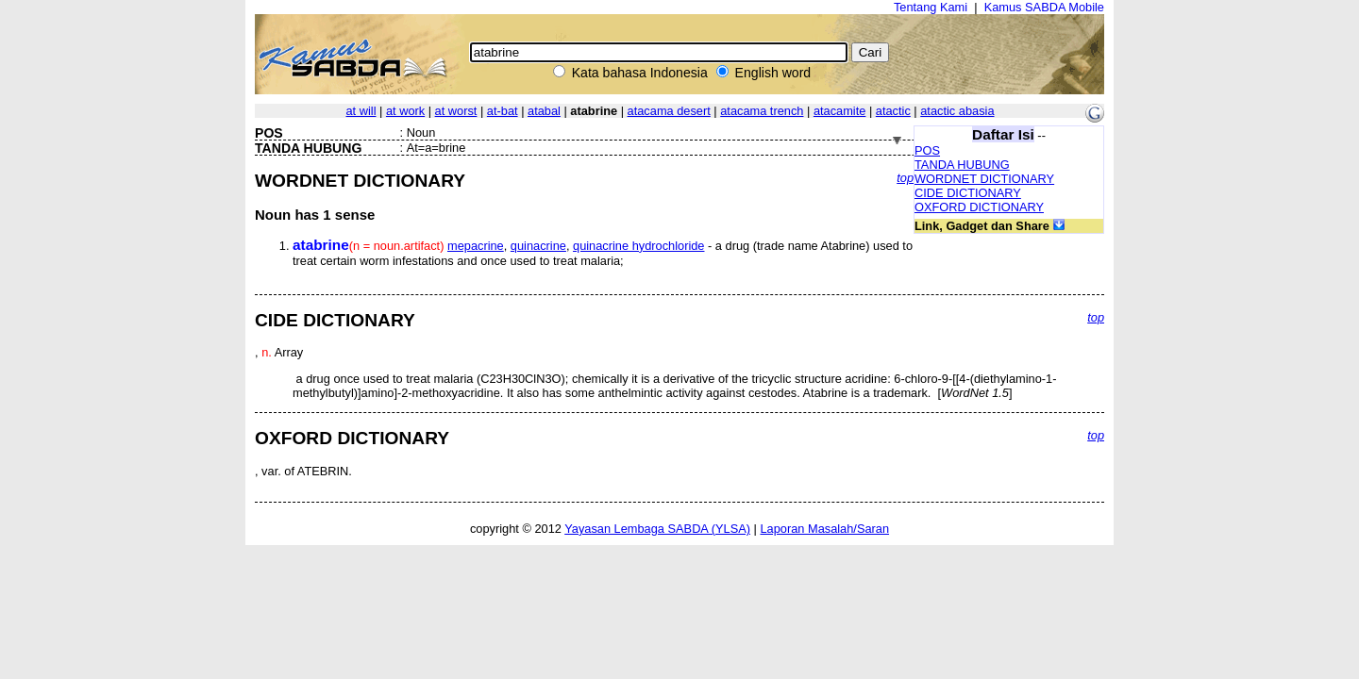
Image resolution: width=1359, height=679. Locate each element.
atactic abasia (957, 111)
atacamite (839, 111)
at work (405, 111)
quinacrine (538, 246)
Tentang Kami (930, 7)
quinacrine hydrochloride (638, 246)
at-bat (502, 111)
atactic (893, 111)
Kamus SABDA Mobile (1044, 7)
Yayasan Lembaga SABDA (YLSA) (657, 529)
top (905, 178)
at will (360, 111)
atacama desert (669, 111)
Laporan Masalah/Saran (824, 529)
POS (927, 150)
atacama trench (761, 111)
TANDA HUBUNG (962, 164)
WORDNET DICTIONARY (984, 179)
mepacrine (475, 246)
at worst (456, 111)
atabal (544, 111)
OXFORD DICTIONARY (979, 207)
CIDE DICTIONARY (967, 193)
